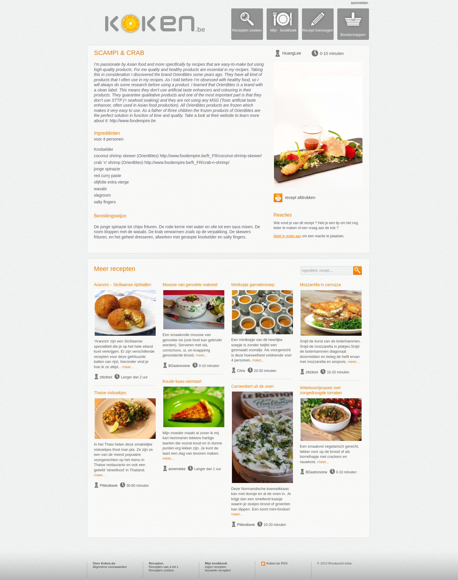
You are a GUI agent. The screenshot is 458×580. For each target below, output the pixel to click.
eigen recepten (215, 567)
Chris (241, 371)
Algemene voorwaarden (110, 567)
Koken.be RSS (277, 563)
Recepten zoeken (161, 570)
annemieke (177, 469)
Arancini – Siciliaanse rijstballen (122, 284)
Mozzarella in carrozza (320, 284)
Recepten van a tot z (163, 567)
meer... (128, 367)
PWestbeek (109, 486)
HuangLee (291, 53)
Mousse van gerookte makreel (190, 284)
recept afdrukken (294, 197)
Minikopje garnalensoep (253, 284)
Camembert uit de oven (252, 386)
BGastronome (179, 366)
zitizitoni (106, 377)
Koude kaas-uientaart (182, 381)
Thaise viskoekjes (110, 392)
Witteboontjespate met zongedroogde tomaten (321, 390)
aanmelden (359, 3)
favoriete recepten (218, 570)
